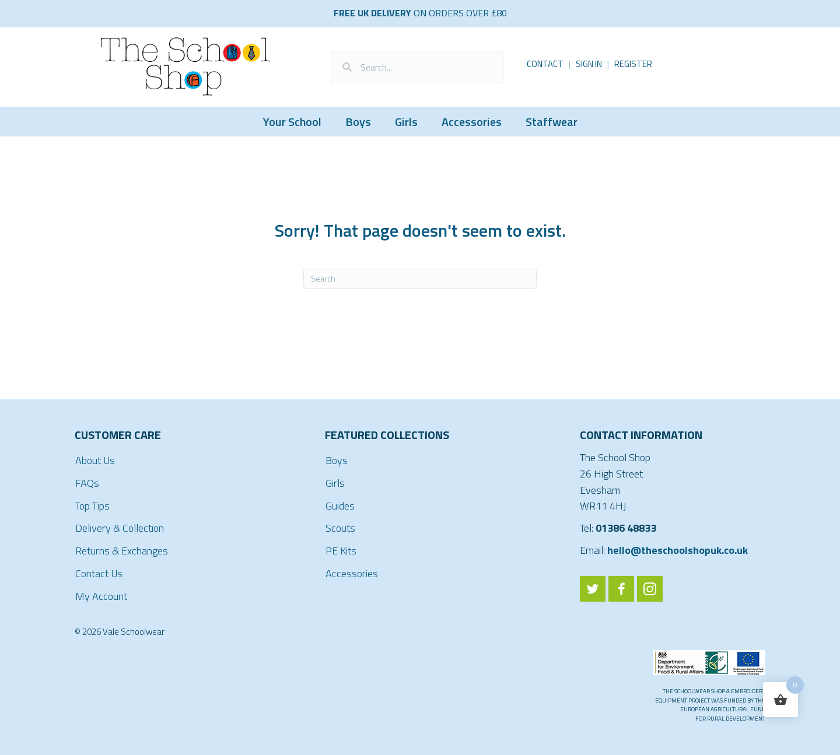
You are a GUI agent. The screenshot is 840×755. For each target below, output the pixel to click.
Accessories (472, 122)
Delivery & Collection (119, 528)
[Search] (420, 279)
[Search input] (417, 67)
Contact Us (99, 573)
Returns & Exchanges (121, 551)
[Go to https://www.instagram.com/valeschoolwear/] (650, 589)
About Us (95, 460)
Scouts (340, 528)
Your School (292, 122)
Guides (340, 506)
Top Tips (92, 506)
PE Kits (341, 551)
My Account (101, 596)
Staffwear (552, 122)
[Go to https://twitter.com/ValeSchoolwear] (593, 589)
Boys (358, 122)
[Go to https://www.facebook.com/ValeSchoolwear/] (621, 589)
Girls (406, 122)
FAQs (87, 483)
